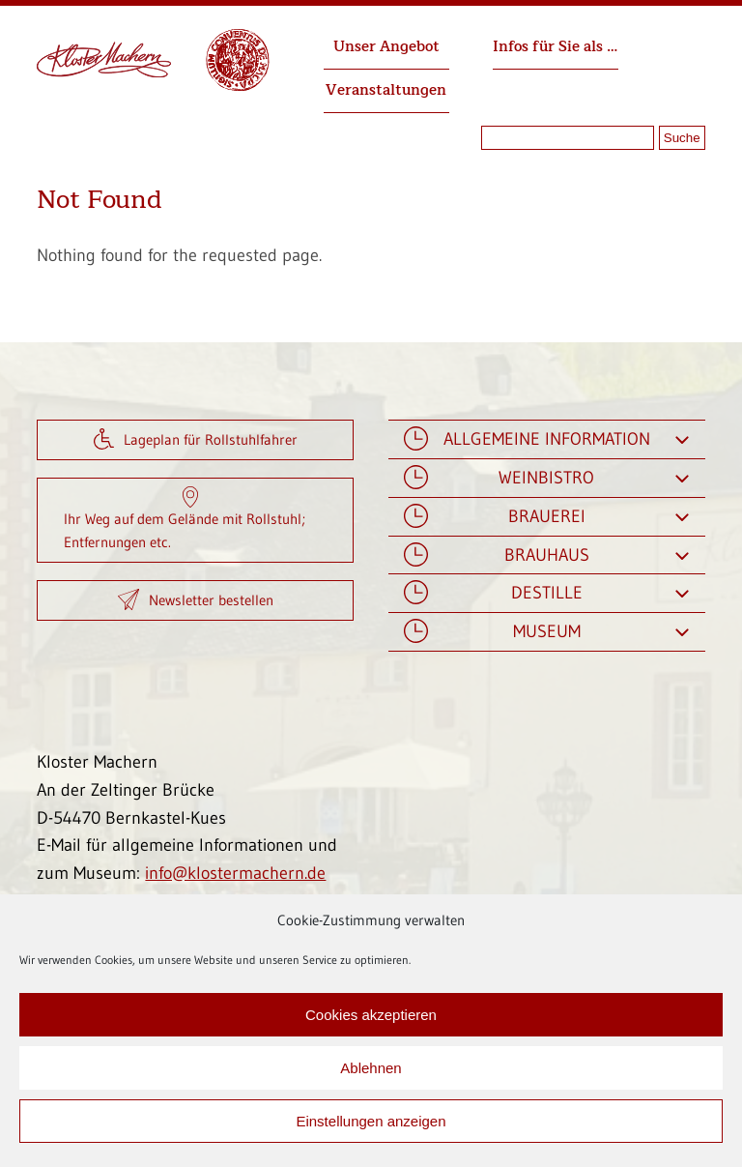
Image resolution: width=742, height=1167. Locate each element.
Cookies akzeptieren (371, 1015)
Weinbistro (546, 478)
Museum (546, 632)
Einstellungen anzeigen (370, 1121)
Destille (546, 593)
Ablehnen (370, 1068)
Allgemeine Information (546, 439)
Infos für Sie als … (555, 47)
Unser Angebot (386, 47)
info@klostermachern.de (235, 873)
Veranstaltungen (386, 90)
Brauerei (546, 517)
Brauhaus (546, 555)
